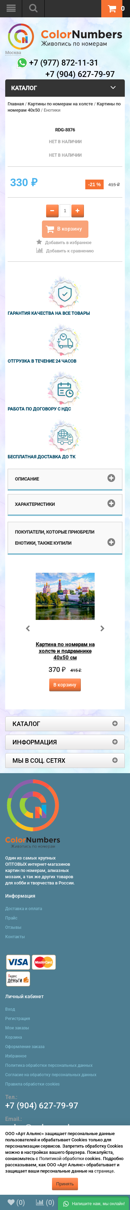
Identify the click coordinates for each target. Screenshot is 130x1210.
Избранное (15, 1056)
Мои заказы (17, 1028)
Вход (10, 1009)
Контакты (15, 936)
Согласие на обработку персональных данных (50, 1074)
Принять (65, 1183)
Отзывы (13, 927)
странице (104, 1171)
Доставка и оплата (23, 908)
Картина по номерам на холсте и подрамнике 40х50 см (65, 651)
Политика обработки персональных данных (49, 1065)
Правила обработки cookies (32, 1084)
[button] (93, 1203)
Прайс (11, 918)
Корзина (13, 1037)
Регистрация (17, 1018)
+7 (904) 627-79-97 (41, 1105)
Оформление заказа (24, 1046)
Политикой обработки (61, 1158)
